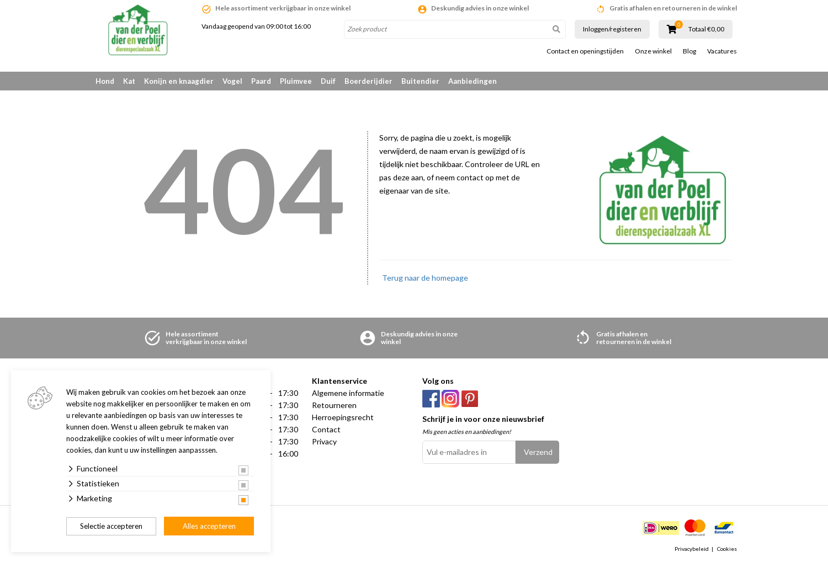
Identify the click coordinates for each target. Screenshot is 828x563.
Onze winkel (653, 51)
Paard (261, 81)
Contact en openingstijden (585, 51)
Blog (689, 51)
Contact (326, 429)
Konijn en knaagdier (179, 81)
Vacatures (722, 51)
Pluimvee (296, 81)
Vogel (232, 81)
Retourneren (334, 405)
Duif (328, 81)
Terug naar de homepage (425, 277)
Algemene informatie (348, 393)
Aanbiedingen (472, 81)
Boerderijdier (368, 81)
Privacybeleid (692, 548)
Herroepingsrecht (343, 417)
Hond (104, 81)
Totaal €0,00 (706, 29)
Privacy (324, 441)
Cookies (727, 548)
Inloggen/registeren (612, 29)
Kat (129, 81)
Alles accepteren (209, 526)
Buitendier (420, 81)
